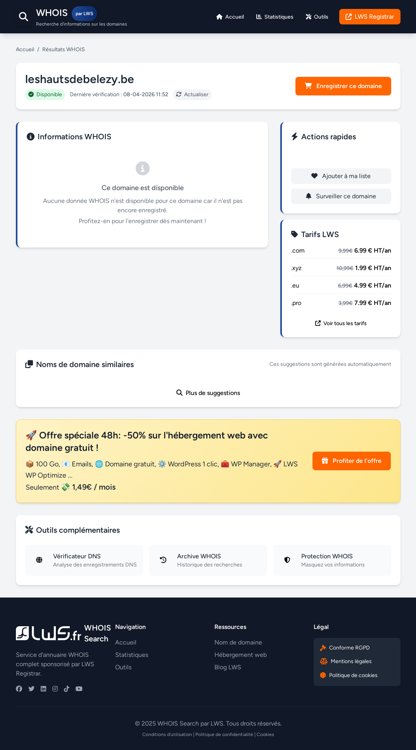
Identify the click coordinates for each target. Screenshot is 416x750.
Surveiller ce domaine (341, 196)
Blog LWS (227, 667)
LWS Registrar (369, 16)
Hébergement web (240, 654)
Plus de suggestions (208, 393)
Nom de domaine (238, 642)
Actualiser (192, 94)
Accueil (25, 49)
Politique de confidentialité (224, 734)
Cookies (265, 734)
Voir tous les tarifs (341, 323)
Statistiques (131, 654)
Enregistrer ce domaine (343, 86)
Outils (123, 667)
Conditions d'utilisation (167, 734)
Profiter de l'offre (351, 460)
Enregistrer (341, 155)
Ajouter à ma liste (341, 176)
